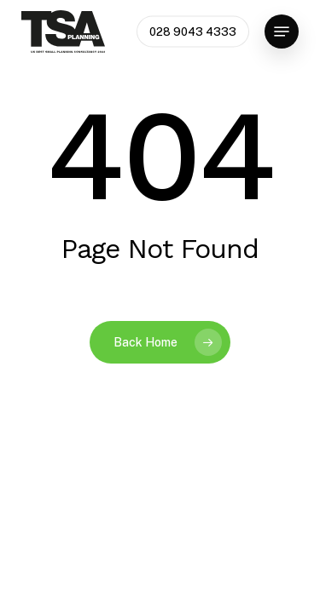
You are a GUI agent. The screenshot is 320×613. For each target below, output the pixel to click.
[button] (282, 31)
